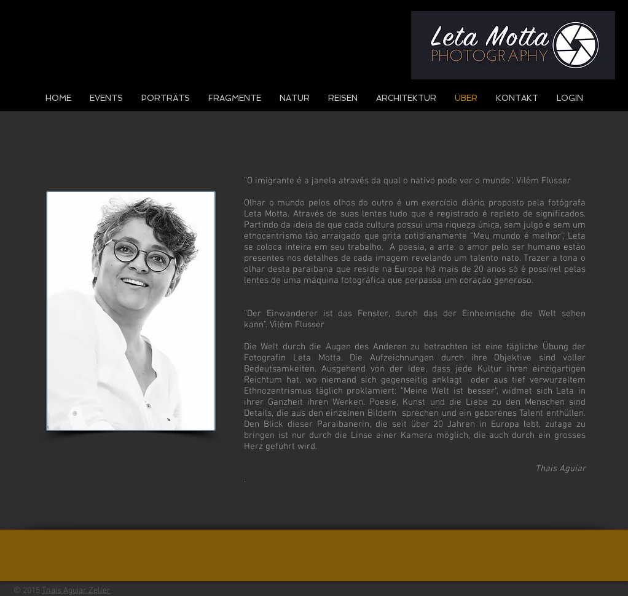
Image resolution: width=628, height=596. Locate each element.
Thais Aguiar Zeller (76, 591)
